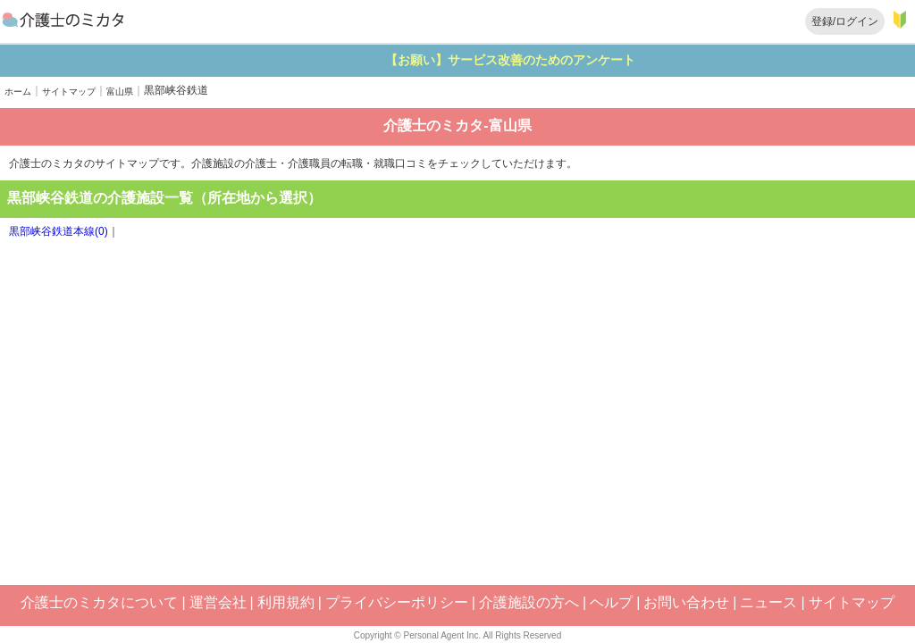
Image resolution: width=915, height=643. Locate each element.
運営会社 (218, 602)
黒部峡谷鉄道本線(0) (58, 231)
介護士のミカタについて (99, 602)
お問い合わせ (686, 602)
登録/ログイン (844, 21)
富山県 (119, 91)
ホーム (17, 91)
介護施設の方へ (529, 602)
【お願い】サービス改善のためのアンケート (560, 60)
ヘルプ (611, 602)
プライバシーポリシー (396, 602)
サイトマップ (69, 91)
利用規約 (286, 602)
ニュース (768, 602)
